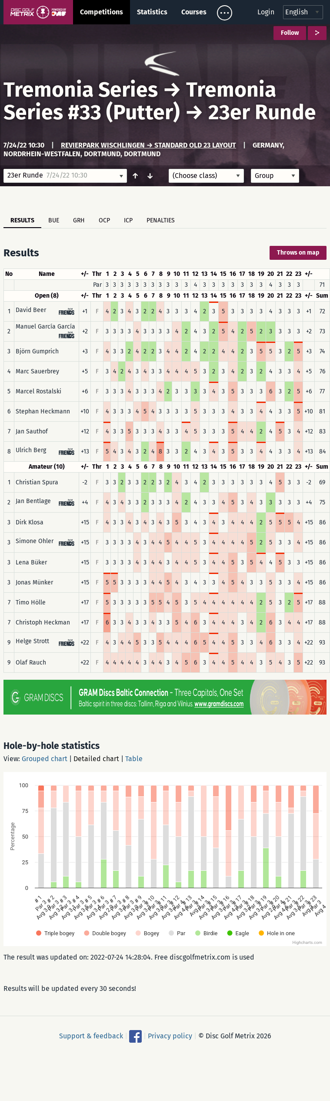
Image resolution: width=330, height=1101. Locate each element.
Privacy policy (170, 1036)
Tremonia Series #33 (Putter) (139, 101)
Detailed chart (96, 759)
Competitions (101, 12)
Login (265, 12)
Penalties (161, 220)
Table (134, 759)
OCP (104, 220)
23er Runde (262, 112)
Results (22, 220)
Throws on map (298, 252)
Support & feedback (91, 1036)
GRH (79, 220)
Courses (194, 12)
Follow (290, 33)
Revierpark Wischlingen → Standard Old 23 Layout (148, 145)
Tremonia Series (80, 89)
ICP (128, 220)
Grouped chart (44, 759)
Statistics (152, 12)
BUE (53, 220)
